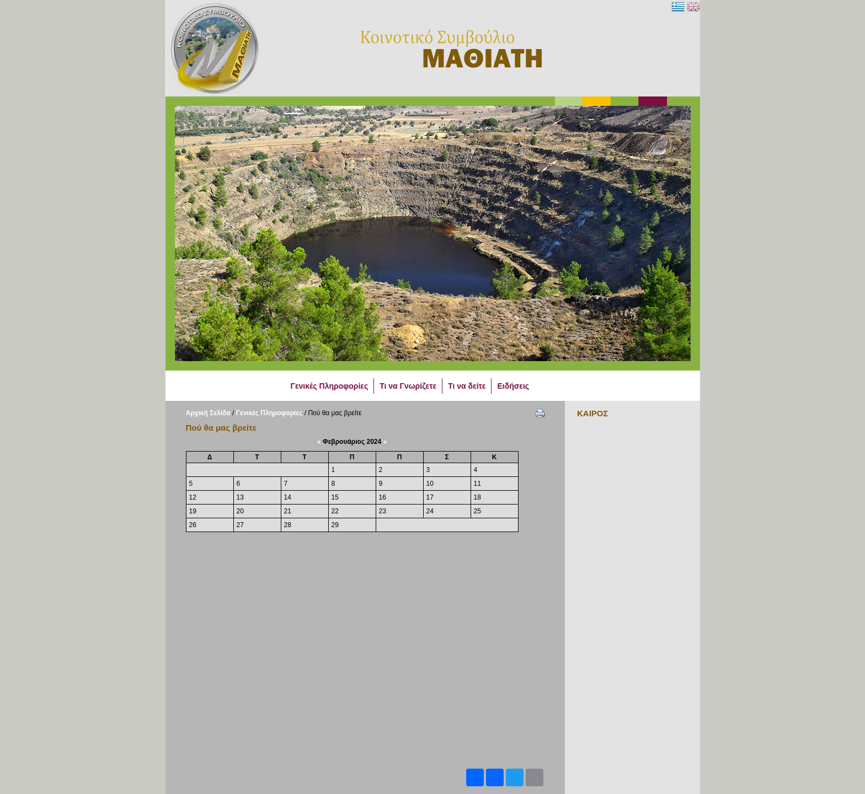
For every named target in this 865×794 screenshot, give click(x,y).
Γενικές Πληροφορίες (269, 413)
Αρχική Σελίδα (208, 413)
